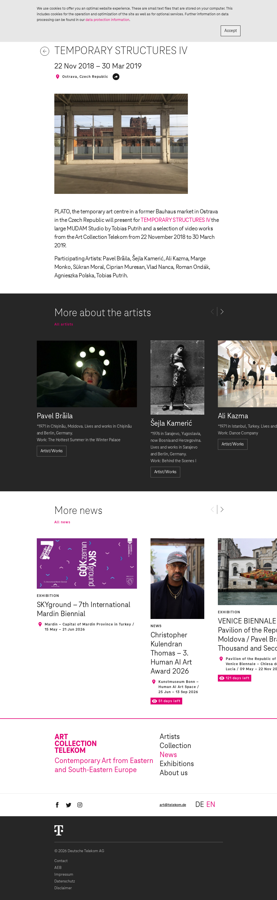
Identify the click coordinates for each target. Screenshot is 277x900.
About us (174, 773)
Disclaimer (63, 888)
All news (62, 522)
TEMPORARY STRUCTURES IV (175, 220)
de (199, 805)
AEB (57, 868)
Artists (170, 737)
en (210, 805)
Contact (61, 861)
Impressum (63, 875)
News (168, 755)
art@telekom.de (173, 805)
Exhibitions (177, 764)
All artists (63, 324)
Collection (175, 746)
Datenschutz (64, 881)
